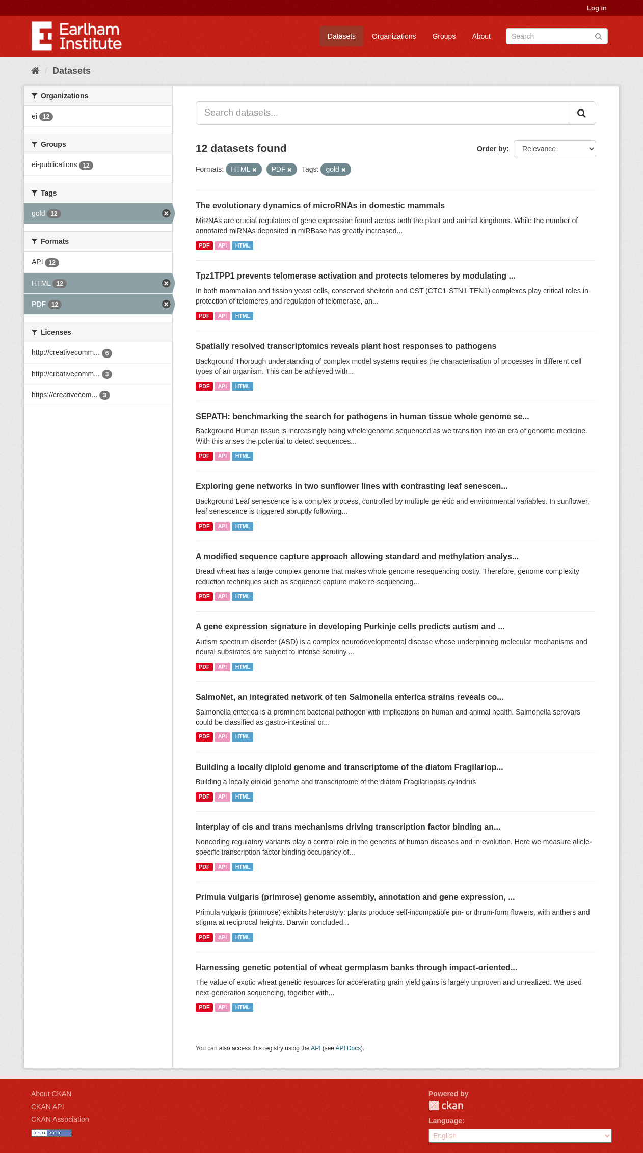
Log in (597, 8)
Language (445, 1121)
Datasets (342, 36)
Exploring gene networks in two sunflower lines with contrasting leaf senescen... (352, 486)
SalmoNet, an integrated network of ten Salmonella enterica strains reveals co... (350, 697)
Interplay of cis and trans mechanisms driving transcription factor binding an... (348, 826)
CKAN (445, 1105)
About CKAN (51, 1094)
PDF (204, 245)
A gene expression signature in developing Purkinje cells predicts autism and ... (350, 626)
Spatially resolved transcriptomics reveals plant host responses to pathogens (346, 346)
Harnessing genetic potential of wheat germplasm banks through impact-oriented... (356, 967)
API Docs (348, 1048)
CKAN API (47, 1107)
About (481, 36)
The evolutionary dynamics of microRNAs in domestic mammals (320, 205)
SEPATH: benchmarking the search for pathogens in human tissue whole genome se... (362, 416)
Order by (491, 149)
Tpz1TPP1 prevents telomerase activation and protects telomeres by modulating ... (356, 275)
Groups (444, 36)
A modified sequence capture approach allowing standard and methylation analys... (357, 556)
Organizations (394, 36)
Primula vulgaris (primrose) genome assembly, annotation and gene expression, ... (355, 897)
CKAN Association (60, 1119)
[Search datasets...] (382, 113)
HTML (242, 245)
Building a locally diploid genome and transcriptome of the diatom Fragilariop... (349, 767)
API (222, 245)
